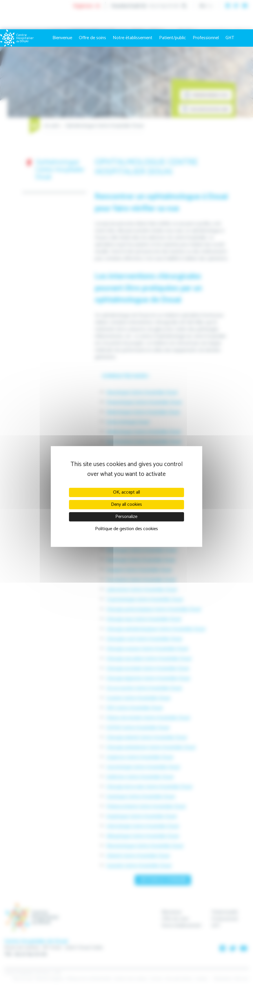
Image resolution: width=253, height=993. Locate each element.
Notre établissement (132, 38)
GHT (229, 38)
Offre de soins (92, 38)
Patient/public (172, 38)
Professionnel (206, 38)
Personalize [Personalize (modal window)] (126, 517)
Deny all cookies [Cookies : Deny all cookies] (126, 504)
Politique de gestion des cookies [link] (126, 529)
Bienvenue (62, 38)
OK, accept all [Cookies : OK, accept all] (126, 492)
